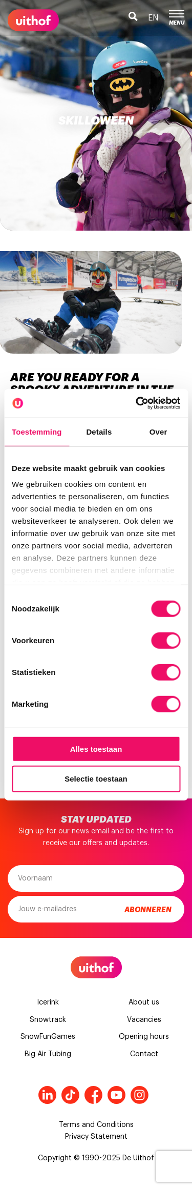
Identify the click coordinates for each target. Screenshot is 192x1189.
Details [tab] (99, 431)
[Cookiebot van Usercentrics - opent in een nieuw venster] (136, 403)
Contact (144, 1054)
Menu (176, 18)
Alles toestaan (96, 748)
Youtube (116, 1095)
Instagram (139, 1095)
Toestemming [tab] (37, 431)
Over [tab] (158, 431)
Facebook (93, 1095)
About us (144, 1002)
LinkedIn (47, 1095)
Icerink (48, 1002)
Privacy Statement (96, 1136)
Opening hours (144, 1036)
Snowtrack (48, 1019)
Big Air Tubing (48, 1054)
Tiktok (70, 1095)
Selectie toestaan (96, 778)
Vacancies (144, 1019)
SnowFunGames (47, 1036)
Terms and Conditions (96, 1125)
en (153, 18)
